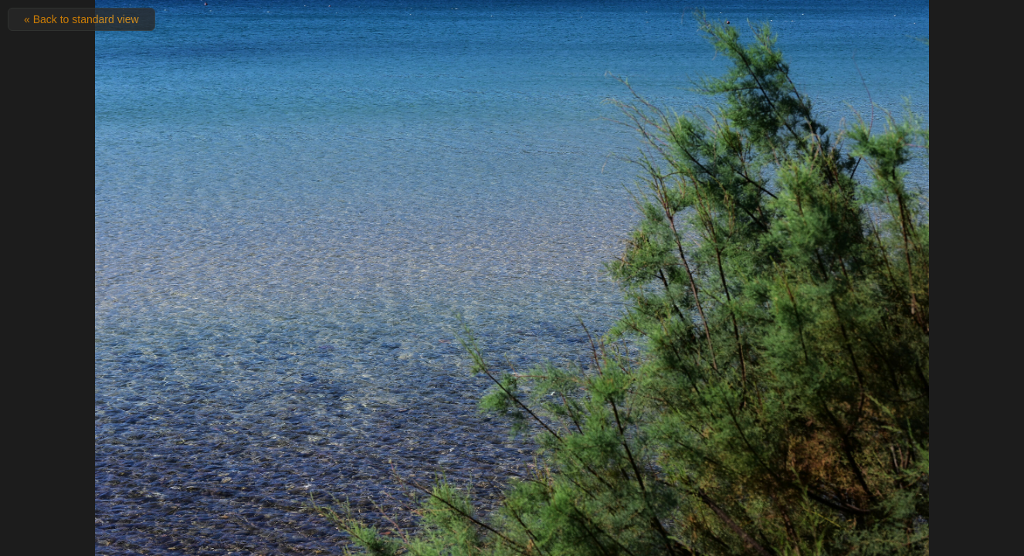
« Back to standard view (81, 19)
